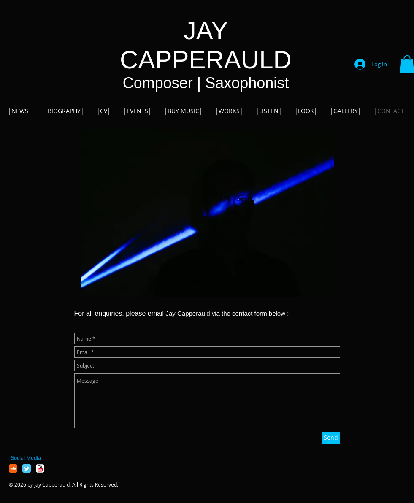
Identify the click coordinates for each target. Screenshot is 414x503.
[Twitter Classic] (26, 468)
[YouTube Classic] (40, 468)
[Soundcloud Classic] (13, 468)
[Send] (331, 438)
